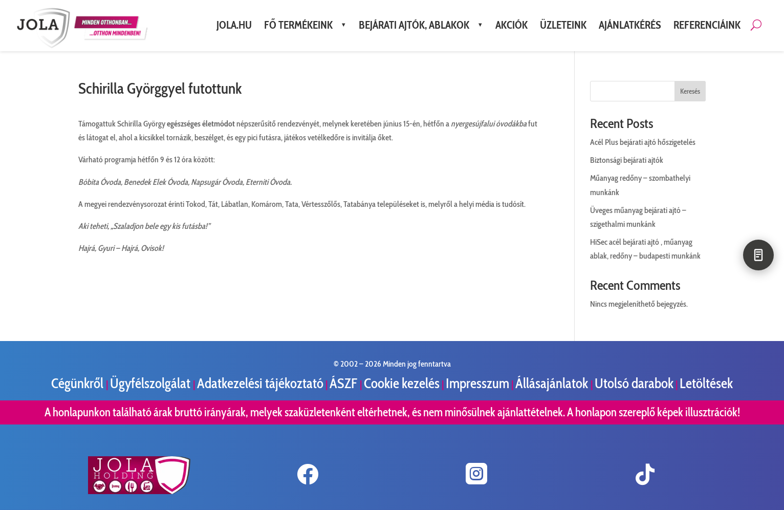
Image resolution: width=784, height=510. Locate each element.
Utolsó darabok (634, 383)
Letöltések (706, 383)
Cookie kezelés (402, 383)
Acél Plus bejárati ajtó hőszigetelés (642, 142)
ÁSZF (345, 383)
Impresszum (477, 383)
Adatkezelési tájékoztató (260, 383)
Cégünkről (78, 383)
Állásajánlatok (553, 383)
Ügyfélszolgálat (151, 383)
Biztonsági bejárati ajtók (626, 160)
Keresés (690, 91)
